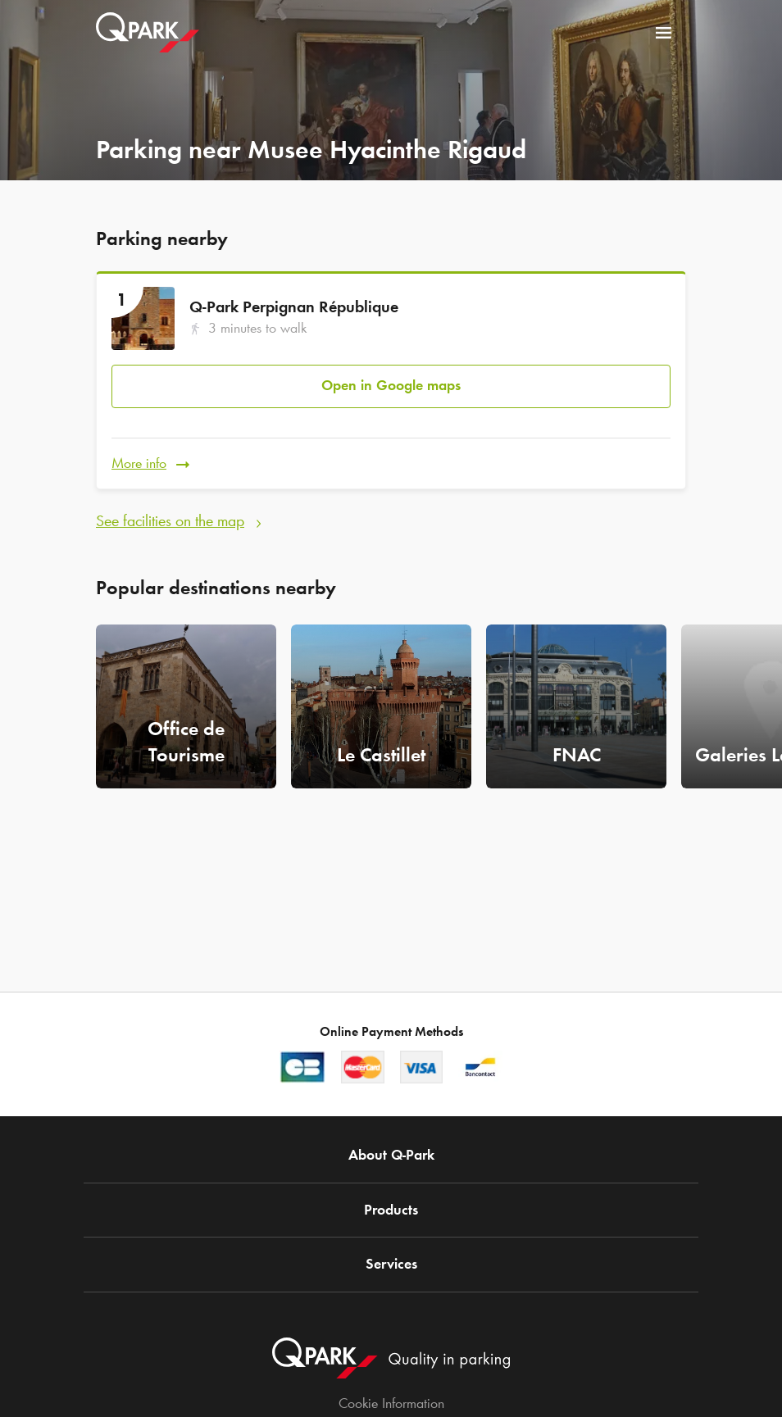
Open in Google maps (391, 385)
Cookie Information (391, 1403)
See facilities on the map (170, 520)
